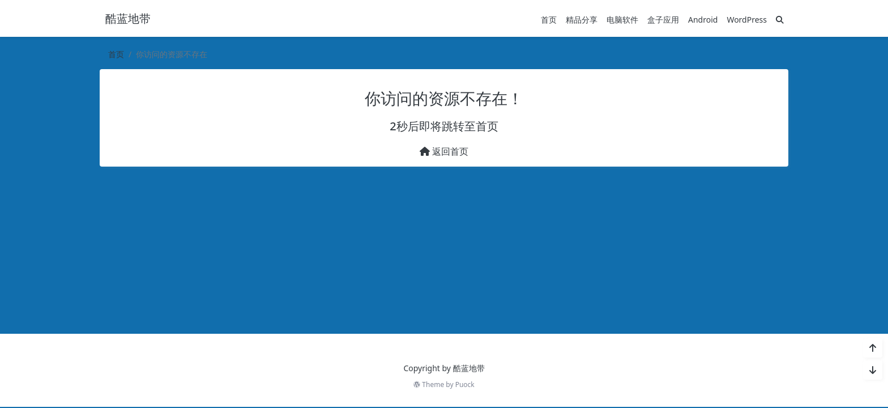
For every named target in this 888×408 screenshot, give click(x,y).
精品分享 (581, 19)
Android (703, 19)
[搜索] (779, 19)
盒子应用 (663, 19)
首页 (549, 19)
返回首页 (444, 151)
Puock (465, 384)
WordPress (747, 19)
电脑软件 (622, 19)
